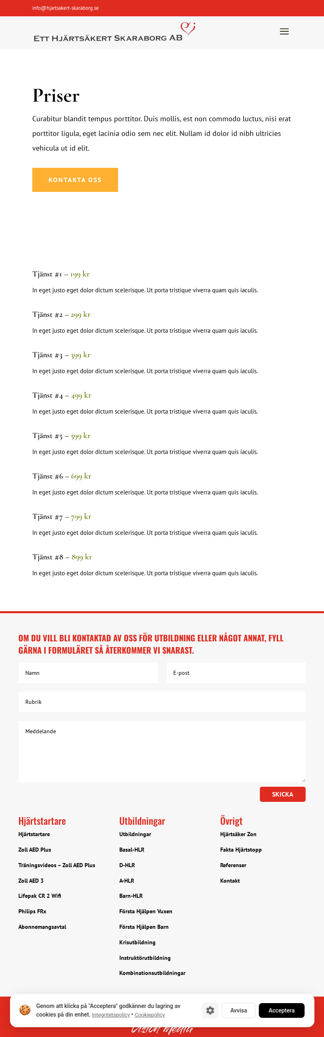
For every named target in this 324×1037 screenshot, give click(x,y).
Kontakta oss (75, 180)
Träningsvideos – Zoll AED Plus (56, 865)
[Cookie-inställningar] (210, 1010)
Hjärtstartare (34, 834)
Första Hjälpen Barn (144, 926)
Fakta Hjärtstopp (241, 849)
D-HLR (127, 865)
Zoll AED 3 (31, 880)
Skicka (282, 794)
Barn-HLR (131, 895)
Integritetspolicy (111, 1015)
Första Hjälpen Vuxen (145, 911)
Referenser (233, 865)
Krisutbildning (137, 942)
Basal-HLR (131, 849)
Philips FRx (32, 911)
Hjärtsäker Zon (238, 834)
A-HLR (126, 880)
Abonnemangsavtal (42, 926)
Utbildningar (135, 834)
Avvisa (238, 1010)
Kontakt (230, 880)
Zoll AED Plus (34, 849)
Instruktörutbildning (145, 957)
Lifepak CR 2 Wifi (39, 895)
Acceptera (281, 1010)
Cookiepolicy (149, 1015)
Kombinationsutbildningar (152, 973)
